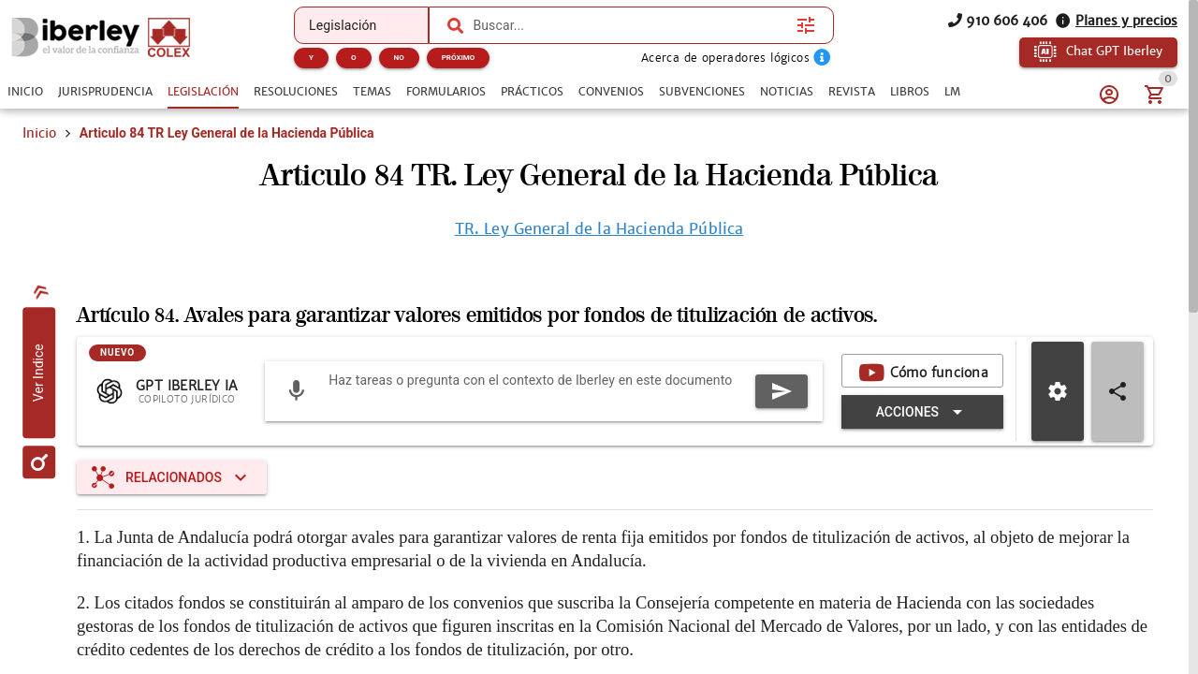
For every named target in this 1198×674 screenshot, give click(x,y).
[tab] (25, 92)
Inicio (39, 133)
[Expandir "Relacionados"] (172, 477)
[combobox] (630, 25)
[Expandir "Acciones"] (922, 412)
